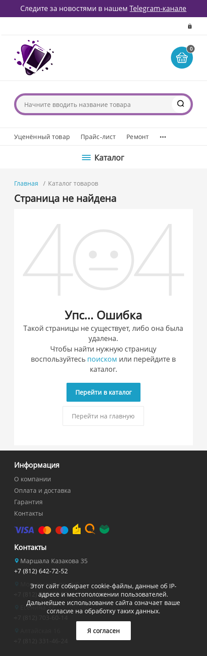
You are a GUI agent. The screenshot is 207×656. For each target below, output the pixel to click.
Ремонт (137, 136)
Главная (26, 183)
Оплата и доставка (42, 490)
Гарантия (28, 502)
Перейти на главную (103, 416)
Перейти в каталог (103, 392)
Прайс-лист (98, 136)
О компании (32, 479)
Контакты (28, 513)
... (162, 134)
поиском (102, 359)
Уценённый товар (42, 136)
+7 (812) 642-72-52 (41, 571)
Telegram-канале (157, 8)
